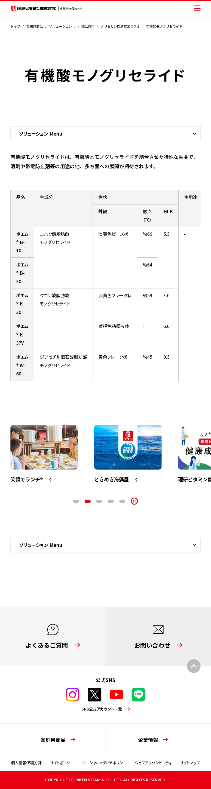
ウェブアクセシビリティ (153, 762)
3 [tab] (99, 501)
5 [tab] (122, 501)
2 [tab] (88, 501)
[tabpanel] (44, 454)
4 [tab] (111, 501)
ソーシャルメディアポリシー (104, 762)
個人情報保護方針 (26, 762)
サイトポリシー (62, 762)
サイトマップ (190, 762)
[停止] (134, 501)
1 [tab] (76, 501)
